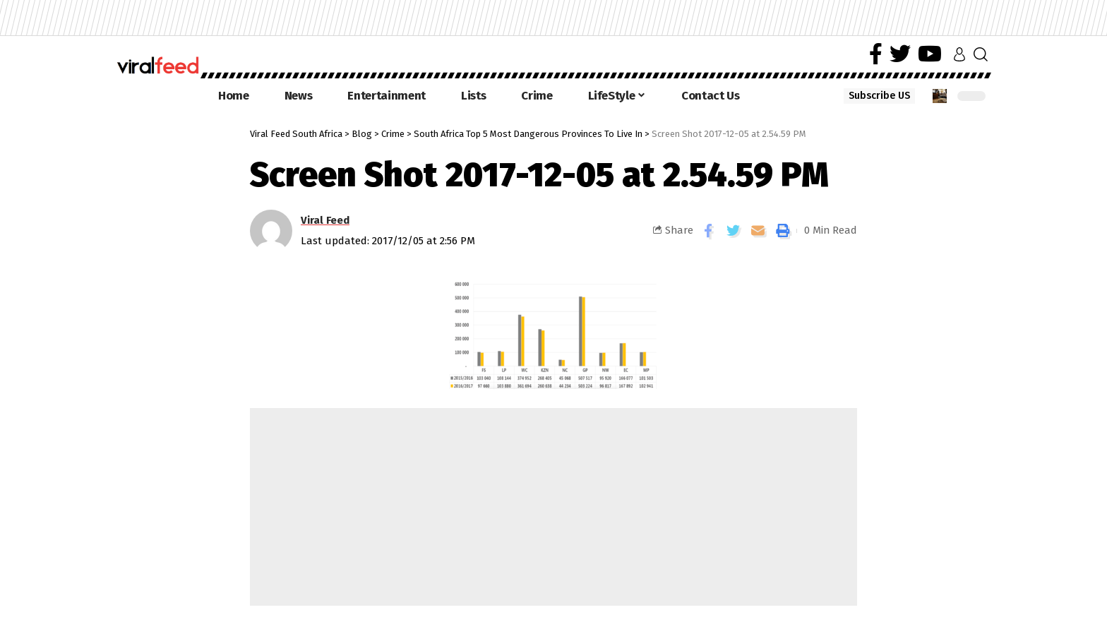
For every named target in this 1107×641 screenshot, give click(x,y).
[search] (981, 54)
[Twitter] (900, 54)
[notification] (940, 96)
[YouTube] (929, 54)
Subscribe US (879, 96)
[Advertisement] (553, 507)
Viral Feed (325, 220)
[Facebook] (876, 54)
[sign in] (959, 54)
